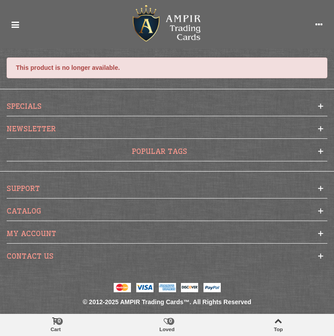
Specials (24, 106)
